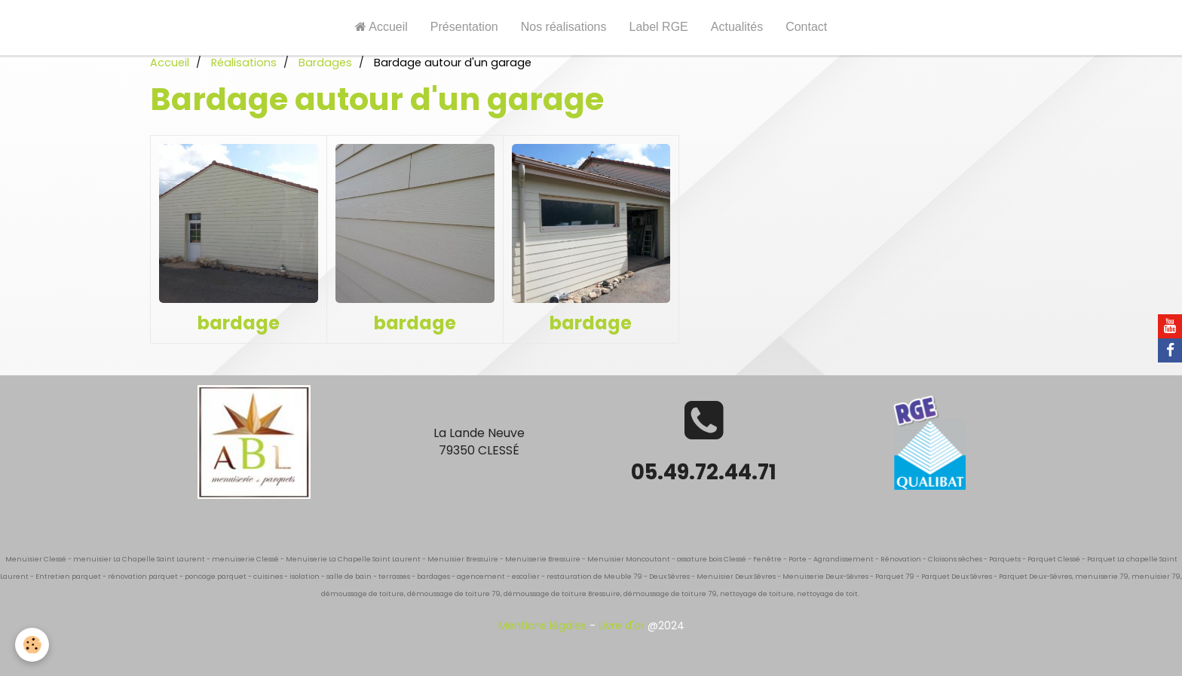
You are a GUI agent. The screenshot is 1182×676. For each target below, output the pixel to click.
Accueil (381, 26)
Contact (806, 26)
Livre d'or (622, 625)
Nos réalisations (564, 26)
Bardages (325, 62)
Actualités (737, 26)
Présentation (464, 26)
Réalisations (244, 62)
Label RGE (658, 26)
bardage (239, 322)
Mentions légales (542, 625)
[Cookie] (32, 645)
